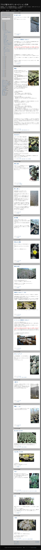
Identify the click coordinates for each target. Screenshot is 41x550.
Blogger (35, 547)
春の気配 (16, 217)
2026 (4, 22)
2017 (4, 74)
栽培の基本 (7, 10)
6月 (4, 62)
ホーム (3, 10)
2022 (4, 27)
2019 (4, 71)
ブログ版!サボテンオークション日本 (14, 4)
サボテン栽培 (21, 377)
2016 (4, 75)
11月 (4, 56)
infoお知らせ (18, 63)
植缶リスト (20, 10)
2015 (4, 76)
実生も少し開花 (17, 242)
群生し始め (16, 163)
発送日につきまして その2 (20, 292)
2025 (4, 23)
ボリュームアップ (18, 353)
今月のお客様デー (14, 10)
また (15, 495)
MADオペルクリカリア (5, 81)
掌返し (15, 68)
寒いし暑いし (17, 188)
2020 (4, 70)
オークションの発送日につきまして (21, 39)
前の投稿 (37, 541)
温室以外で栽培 (4, 90)
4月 (4, 65)
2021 (4, 28)
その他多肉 (3, 89)
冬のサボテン (17, 134)
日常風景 (18, 34)
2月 (4, 67)
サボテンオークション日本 (6, 15)
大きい (15, 471)
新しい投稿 (16, 541)
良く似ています (17, 15)
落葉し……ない (17, 406)
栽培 (2, 91)
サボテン (18, 377)
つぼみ (15, 517)
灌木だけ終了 (17, 266)
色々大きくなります (18, 430)
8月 (4, 60)
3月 (4, 66)
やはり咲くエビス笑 (18, 451)
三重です (16, 382)
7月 (4, 61)
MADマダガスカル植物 (5, 83)
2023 (4, 26)
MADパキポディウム (5, 82)
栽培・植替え (4, 92)
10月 (4, 57)
